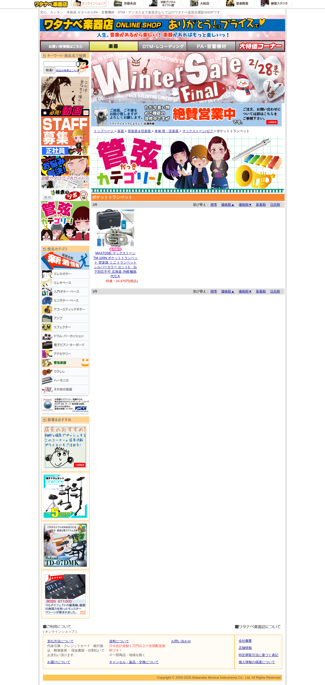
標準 (213, 205)
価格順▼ (245, 205)
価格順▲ (227, 205)
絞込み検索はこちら (67, 70)
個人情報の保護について (257, 662)
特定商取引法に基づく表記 (258, 655)
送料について (119, 641)
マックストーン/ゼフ (198, 131)
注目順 (275, 205)
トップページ (104, 131)
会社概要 (245, 641)
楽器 (121, 131)
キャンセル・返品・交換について (134, 662)
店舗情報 (245, 648)
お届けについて (58, 662)
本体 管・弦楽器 (167, 131)
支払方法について (60, 641)
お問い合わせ (181, 641)
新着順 (261, 205)
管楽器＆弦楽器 (140, 131)
